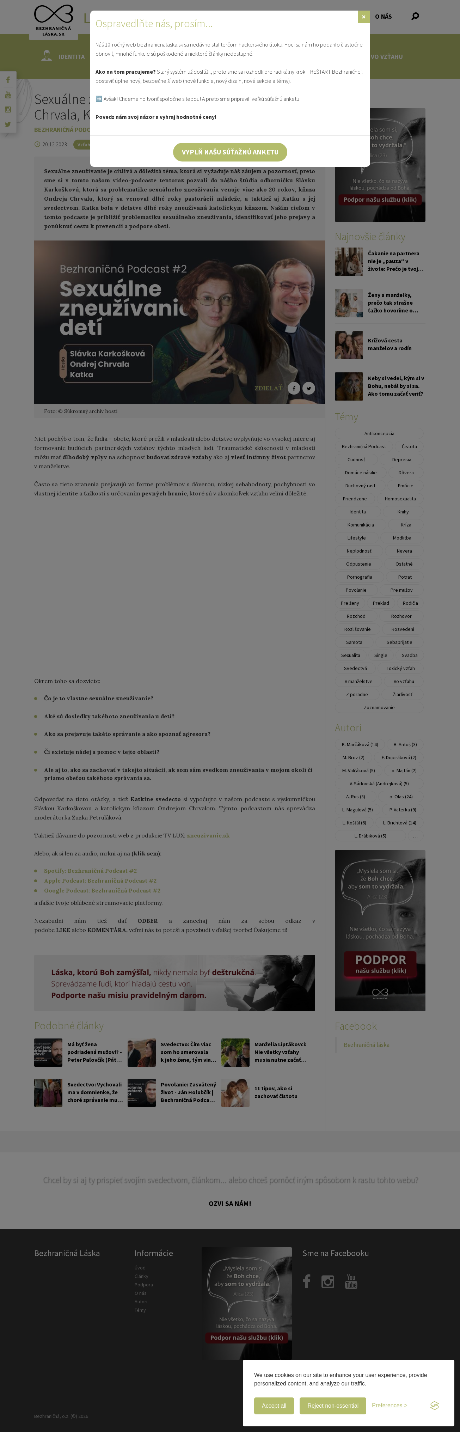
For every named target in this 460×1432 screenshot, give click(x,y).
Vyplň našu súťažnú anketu (230, 151)
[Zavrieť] (364, 17)
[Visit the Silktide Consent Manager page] (434, 1405)
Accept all (274, 1406)
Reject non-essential (332, 1406)
